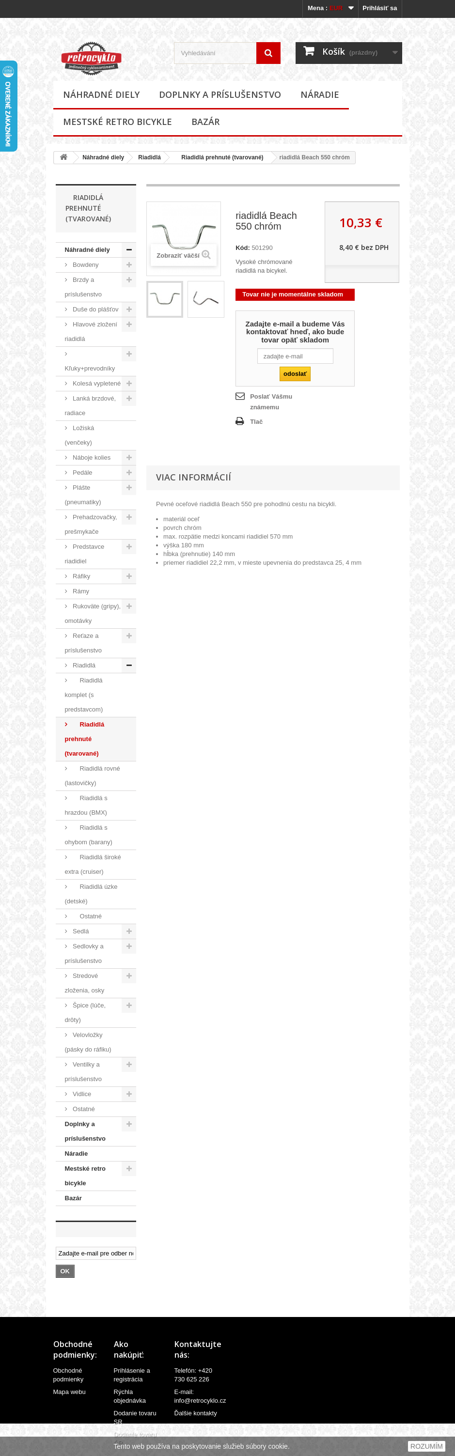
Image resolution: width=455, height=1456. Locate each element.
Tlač (256, 421)
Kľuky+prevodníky (90, 368)
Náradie (319, 94)
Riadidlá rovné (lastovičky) (92, 776)
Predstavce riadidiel (85, 554)
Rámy (80, 591)
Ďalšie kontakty (195, 1413)
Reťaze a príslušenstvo (83, 643)
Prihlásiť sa (379, 8)
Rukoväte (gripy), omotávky (93, 613)
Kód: (242, 247)
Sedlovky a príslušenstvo (84, 953)
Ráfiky (81, 576)
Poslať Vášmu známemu (271, 402)
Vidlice (81, 1094)
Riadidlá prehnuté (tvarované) (219, 157)
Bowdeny (85, 264)
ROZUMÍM (426, 1446)
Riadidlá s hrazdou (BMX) (86, 805)
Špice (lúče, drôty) (85, 1012)
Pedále (82, 472)
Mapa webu (69, 1391)
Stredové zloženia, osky (85, 983)
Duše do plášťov (95, 309)
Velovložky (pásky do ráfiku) (88, 1042)
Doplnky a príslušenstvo (220, 94)
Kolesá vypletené (96, 383)
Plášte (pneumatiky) (83, 495)
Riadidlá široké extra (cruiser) (93, 864)
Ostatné (86, 916)
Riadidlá (149, 157)
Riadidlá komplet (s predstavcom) (84, 695)
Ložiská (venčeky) (79, 435)
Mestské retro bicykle (117, 121)
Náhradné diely (101, 94)
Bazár (205, 121)
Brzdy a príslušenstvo (83, 287)
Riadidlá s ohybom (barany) (88, 835)
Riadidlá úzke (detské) (91, 894)
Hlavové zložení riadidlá (91, 331)
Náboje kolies (91, 457)
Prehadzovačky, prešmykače (91, 524)
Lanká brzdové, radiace (90, 406)
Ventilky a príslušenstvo (83, 1072)
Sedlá (80, 931)
